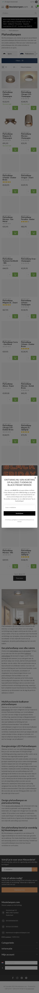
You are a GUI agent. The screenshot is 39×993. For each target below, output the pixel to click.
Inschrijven (19, 513)
